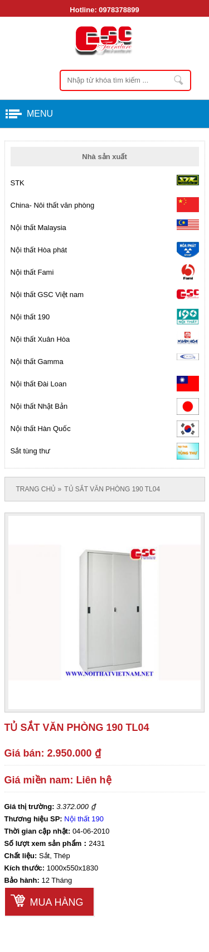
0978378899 (119, 10)
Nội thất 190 (84, 819)
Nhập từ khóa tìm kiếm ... (179, 80)
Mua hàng (57, 902)
